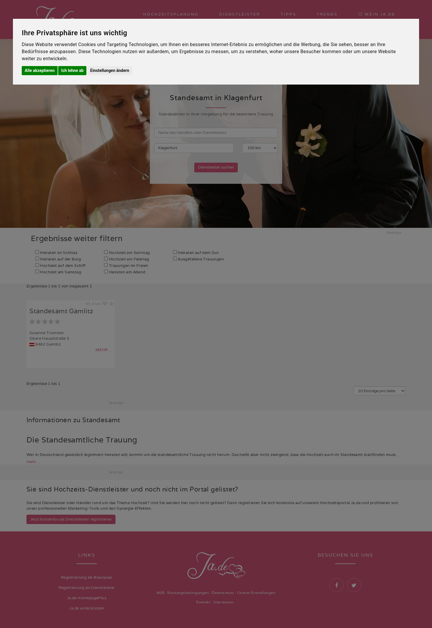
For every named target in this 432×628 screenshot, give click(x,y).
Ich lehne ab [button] (72, 70)
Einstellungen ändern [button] (109, 70)
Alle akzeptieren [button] (40, 70)
